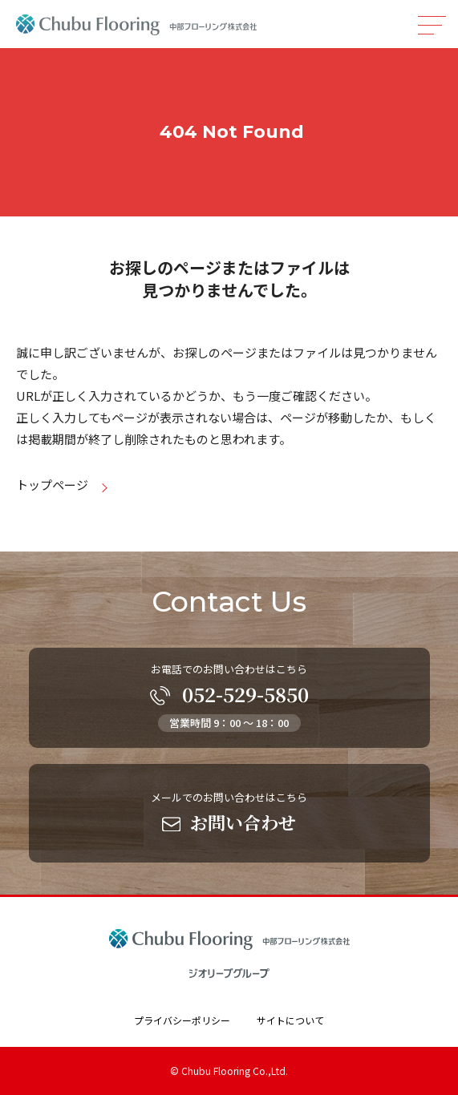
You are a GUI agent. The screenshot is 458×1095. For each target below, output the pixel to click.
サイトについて (290, 1020)
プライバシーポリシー (182, 1020)
